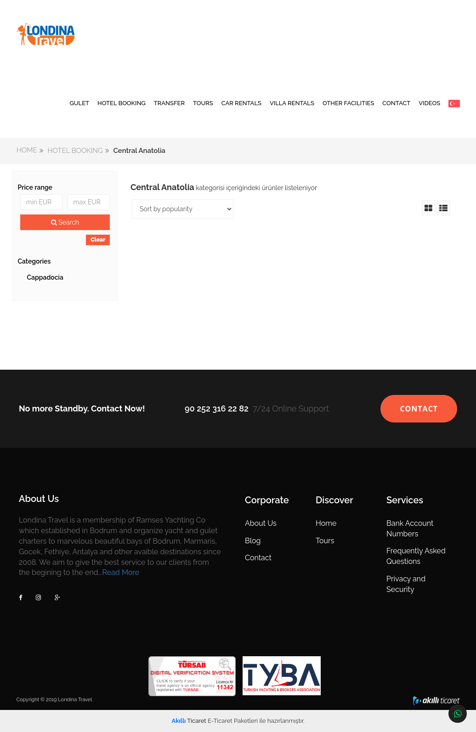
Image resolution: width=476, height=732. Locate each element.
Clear (98, 239)
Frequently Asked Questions (416, 556)
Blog (253, 540)
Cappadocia (45, 277)
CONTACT (396, 103)
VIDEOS (429, 103)
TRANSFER (169, 103)
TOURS (203, 103)
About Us (261, 523)
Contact (258, 557)
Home (326, 523)
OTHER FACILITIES (348, 103)
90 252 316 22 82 (217, 408)
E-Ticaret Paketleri (233, 720)
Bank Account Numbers (409, 528)
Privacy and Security (405, 584)
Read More (121, 572)
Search (65, 222)
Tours (325, 540)
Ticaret (189, 720)
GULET (79, 103)
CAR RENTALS (241, 103)
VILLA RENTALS (292, 103)
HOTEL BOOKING (121, 103)
